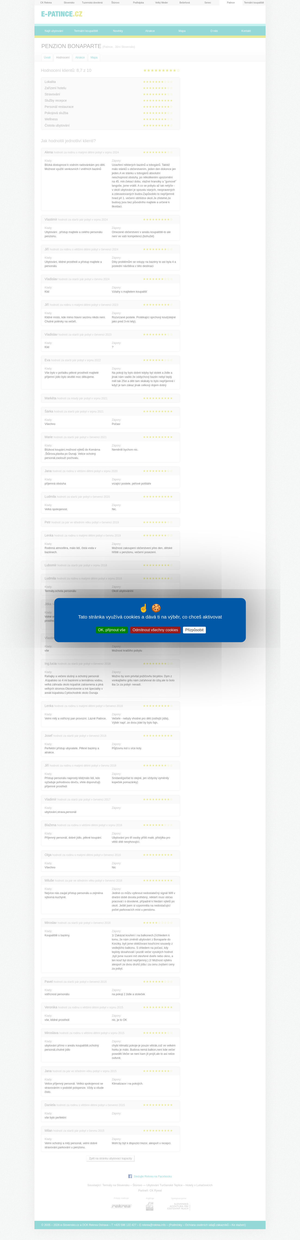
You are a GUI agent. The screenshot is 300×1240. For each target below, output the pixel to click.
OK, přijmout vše (111, 630)
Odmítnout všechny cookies (155, 630)
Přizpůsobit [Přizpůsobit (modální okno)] (194, 630)
